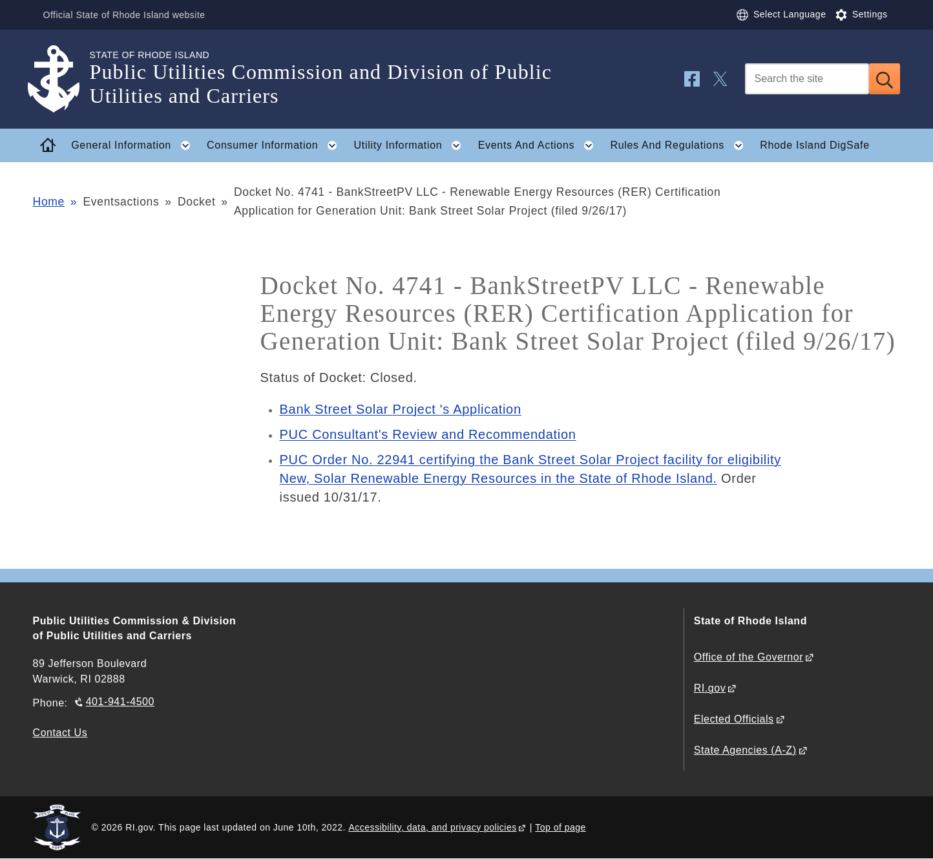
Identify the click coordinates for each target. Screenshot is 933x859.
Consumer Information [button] (276, 145)
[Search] (807, 78)
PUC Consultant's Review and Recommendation (428, 434)
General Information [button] (134, 145)
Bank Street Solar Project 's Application (400, 409)
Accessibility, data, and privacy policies (432, 827)
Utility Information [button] (412, 145)
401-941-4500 (120, 701)
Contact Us (60, 732)
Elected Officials (734, 719)
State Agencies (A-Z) (745, 750)
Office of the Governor (748, 657)
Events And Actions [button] (540, 145)
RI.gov (710, 688)
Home (49, 201)
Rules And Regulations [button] (680, 145)
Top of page (560, 827)
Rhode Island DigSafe (815, 145)
